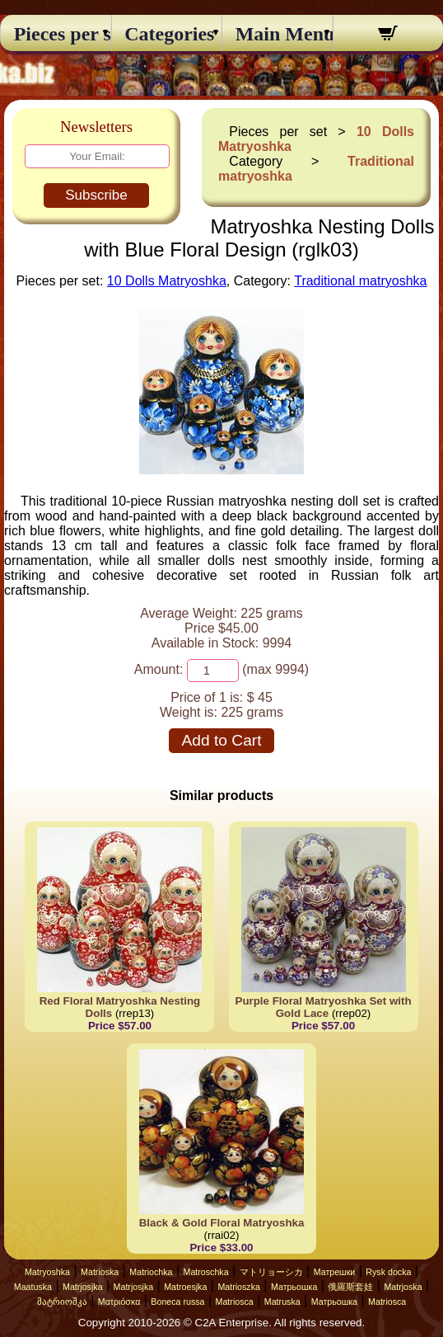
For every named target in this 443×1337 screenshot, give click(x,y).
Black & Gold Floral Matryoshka (222, 1223)
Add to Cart (221, 740)
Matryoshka (47, 1272)
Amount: (159, 669)
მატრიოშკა (62, 1301)
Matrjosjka (83, 1287)
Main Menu (277, 34)
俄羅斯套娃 (350, 1287)
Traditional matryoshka (360, 281)
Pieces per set (56, 34)
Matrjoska (403, 1287)
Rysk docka (388, 1272)
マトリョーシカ (271, 1272)
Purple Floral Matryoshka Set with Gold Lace (323, 1007)
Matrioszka (238, 1287)
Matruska (282, 1301)
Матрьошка (294, 1287)
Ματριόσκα (119, 1301)
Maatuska (33, 1287)
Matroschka (206, 1272)
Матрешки (335, 1272)
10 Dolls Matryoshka (166, 281)
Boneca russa (177, 1301)
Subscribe (96, 195)
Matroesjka (185, 1287)
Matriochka (150, 1272)
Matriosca (235, 1301)
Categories (166, 34)
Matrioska (100, 1272)
